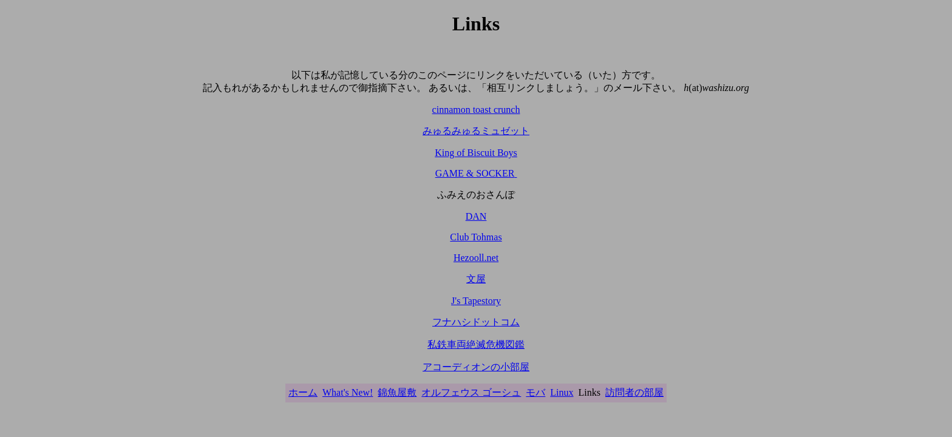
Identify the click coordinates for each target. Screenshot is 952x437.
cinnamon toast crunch (476, 109)
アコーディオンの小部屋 (476, 367)
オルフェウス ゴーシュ (471, 392)
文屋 (476, 279)
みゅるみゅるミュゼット (476, 131)
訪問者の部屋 (634, 392)
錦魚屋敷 (397, 392)
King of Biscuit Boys (476, 152)
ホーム (303, 392)
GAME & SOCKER (476, 173)
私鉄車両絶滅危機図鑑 (476, 344)
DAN (476, 216)
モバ (535, 392)
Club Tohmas (475, 237)
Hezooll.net (476, 257)
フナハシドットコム (476, 322)
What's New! (347, 392)
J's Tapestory (476, 301)
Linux (561, 392)
